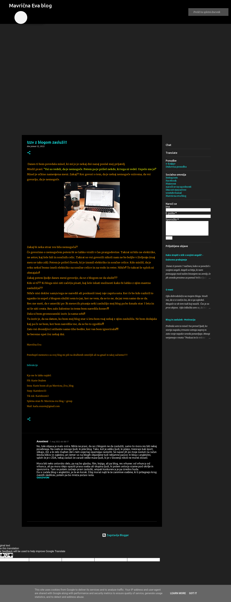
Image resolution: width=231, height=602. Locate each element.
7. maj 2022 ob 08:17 (59, 441)
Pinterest (171, 183)
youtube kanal (174, 192)
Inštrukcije (32, 365)
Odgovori (43, 477)
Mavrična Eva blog (30, 5)
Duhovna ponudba (176, 166)
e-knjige (170, 163)
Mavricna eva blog (176, 195)
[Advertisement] (115, 109)
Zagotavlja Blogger (115, 535)
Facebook (171, 180)
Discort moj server (176, 189)
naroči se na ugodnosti (178, 186)
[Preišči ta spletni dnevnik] (210, 12)
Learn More (178, 593)
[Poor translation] (9, 555)
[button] (29, 153)
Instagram (172, 177)
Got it (193, 593)
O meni (169, 289)
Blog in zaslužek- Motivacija (180, 319)
